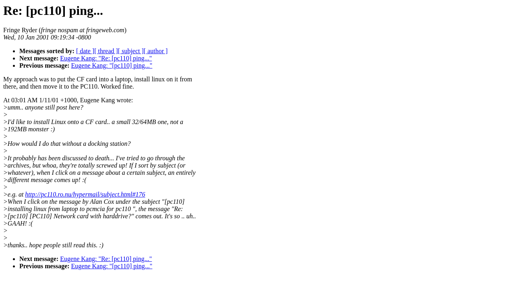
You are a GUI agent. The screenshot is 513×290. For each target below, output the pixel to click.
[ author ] (156, 51)
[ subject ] (131, 51)
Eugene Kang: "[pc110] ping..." (112, 65)
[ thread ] (106, 51)
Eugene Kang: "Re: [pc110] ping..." (106, 58)
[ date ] (85, 51)
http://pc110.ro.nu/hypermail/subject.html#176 (85, 194)
